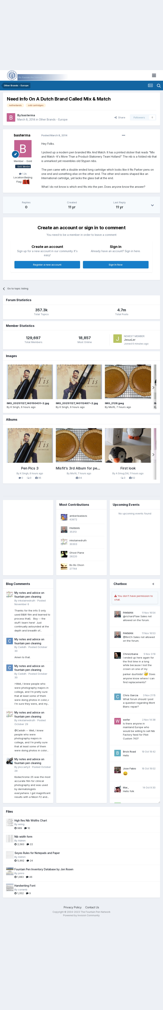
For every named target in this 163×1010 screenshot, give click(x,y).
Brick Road (129, 751)
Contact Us (92, 907)
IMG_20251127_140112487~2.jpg (77, 403)
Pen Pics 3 (29, 468)
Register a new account (47, 264)
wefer (126, 719)
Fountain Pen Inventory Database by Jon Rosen (43, 869)
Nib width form (23, 836)
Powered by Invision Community (81, 915)
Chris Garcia (130, 695)
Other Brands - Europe (53, 119)
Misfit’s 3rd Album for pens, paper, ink (87, 468)
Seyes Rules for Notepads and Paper (37, 853)
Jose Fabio (129, 768)
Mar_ (126, 787)
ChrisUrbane (130, 653)
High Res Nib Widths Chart (30, 820)
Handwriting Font (24, 885)
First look (128, 468)
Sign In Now (116, 264)
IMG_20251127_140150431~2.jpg (28, 403)
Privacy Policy (73, 907)
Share (120, 117)
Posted (54, 135)
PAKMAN (128, 612)
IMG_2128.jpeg (114, 403)
